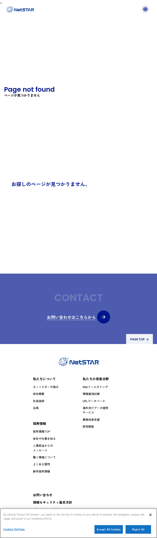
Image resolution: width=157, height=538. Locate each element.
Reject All (138, 529)
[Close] (150, 514)
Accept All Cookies (109, 529)
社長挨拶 (38, 401)
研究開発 (88, 426)
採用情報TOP (41, 431)
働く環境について (44, 457)
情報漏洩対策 (91, 394)
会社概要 (38, 394)
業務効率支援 (91, 419)
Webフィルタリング (95, 387)
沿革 (36, 408)
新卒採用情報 (41, 471)
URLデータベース (94, 401)
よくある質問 (41, 464)
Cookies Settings (14, 529)
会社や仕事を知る (44, 438)
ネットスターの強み (46, 387)
